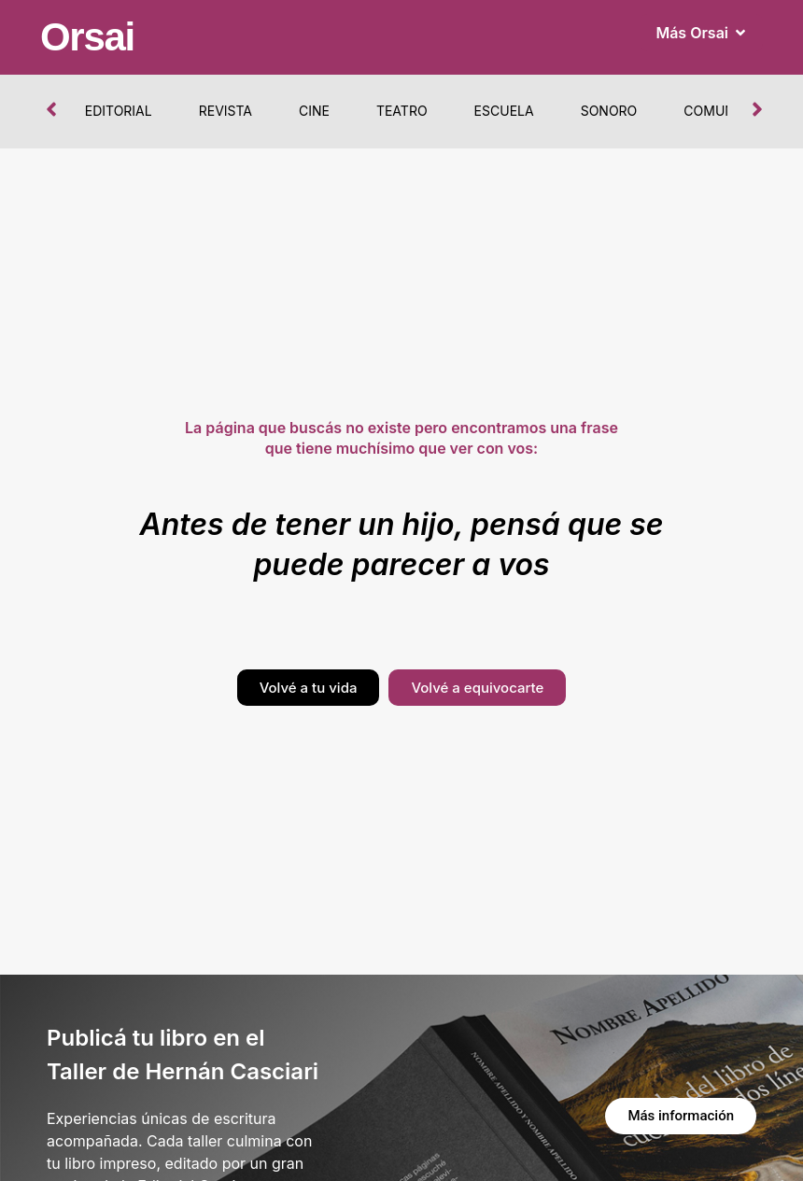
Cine (314, 111)
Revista (225, 111)
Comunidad (724, 111)
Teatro (402, 111)
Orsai (87, 37)
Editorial (118, 111)
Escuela (504, 111)
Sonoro (609, 111)
